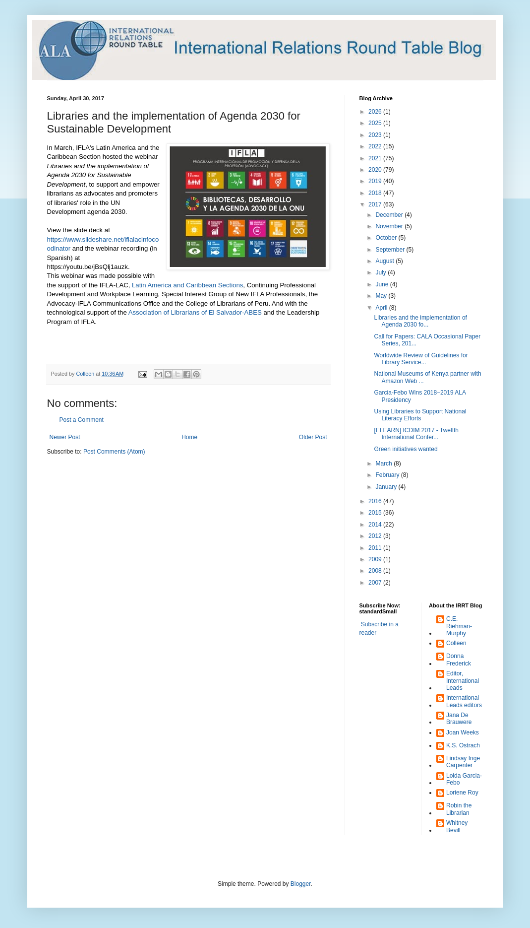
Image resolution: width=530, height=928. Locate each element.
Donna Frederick (458, 659)
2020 (375, 169)
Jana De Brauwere (458, 719)
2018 (375, 193)
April (382, 307)
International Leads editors (464, 701)
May (381, 295)
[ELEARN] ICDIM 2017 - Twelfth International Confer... (416, 434)
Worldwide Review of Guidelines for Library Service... (421, 359)
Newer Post (65, 437)
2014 (375, 524)
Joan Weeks (462, 732)
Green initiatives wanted (405, 449)
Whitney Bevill (457, 826)
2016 (375, 501)
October (386, 237)
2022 (375, 146)
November (390, 226)
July (381, 272)
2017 (375, 204)
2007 (375, 582)
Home (189, 437)
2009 (375, 559)
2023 (375, 135)
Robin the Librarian (458, 809)
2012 (375, 535)
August (385, 261)
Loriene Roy (462, 792)
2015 (375, 512)
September (390, 249)
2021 (375, 158)
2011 (375, 547)
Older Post (313, 437)
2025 (375, 123)
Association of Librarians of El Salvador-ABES (196, 312)
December (390, 214)
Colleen (456, 643)
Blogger (301, 883)
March (384, 463)
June (382, 284)
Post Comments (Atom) (114, 451)
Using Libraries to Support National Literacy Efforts (420, 415)
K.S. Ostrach (463, 745)
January (386, 486)
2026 (375, 111)
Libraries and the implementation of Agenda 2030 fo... (420, 321)
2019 (375, 181)
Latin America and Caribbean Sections (187, 285)
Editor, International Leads (462, 680)
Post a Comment (81, 419)
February (388, 474)
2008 (375, 570)
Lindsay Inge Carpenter (463, 762)
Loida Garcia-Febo (464, 779)
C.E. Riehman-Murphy (459, 626)
